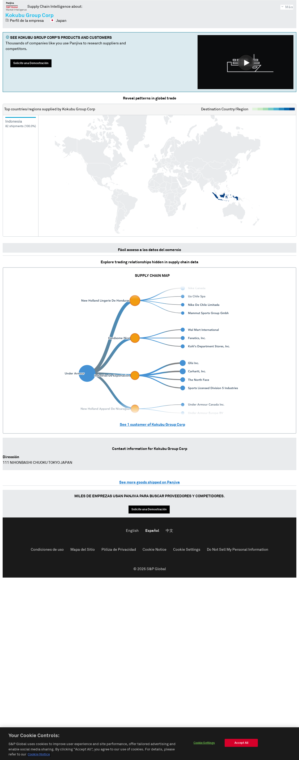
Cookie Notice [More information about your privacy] (39, 755)
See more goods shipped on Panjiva (149, 482)
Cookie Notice (154, 550)
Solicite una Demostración (31, 63)
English (132, 531)
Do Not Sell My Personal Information (237, 550)
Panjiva (16, 6)
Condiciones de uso (47, 550)
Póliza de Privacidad (118, 550)
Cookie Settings (186, 550)
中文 (169, 531)
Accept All (241, 743)
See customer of (152, 425)
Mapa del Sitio (82, 550)
